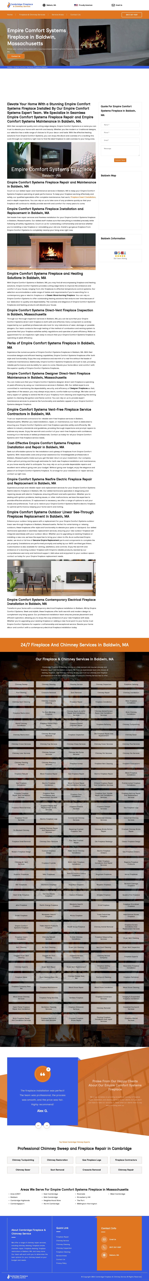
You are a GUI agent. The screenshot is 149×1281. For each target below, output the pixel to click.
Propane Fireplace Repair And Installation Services (21, 795)
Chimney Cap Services (48, 744)
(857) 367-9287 (132, 15)
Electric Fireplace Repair (103, 774)
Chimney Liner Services (21, 753)
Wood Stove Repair (76, 987)
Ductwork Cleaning (103, 977)
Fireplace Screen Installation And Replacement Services (131, 927)
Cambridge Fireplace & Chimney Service (110, 1277)
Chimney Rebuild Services (48, 938)
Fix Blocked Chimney (21, 830)
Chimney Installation (131, 693)
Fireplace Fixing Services (48, 998)
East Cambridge (51, 1194)
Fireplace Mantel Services (131, 1019)
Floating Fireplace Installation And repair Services (103, 1019)
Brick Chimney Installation (131, 713)
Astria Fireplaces (131, 874)
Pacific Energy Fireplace (49, 905)
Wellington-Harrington (87, 1204)
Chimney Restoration (21, 735)
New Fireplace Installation (131, 702)
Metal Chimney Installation (21, 724)
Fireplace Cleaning (131, 684)
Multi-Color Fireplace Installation (76, 863)
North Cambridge (51, 1204)
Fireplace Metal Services (21, 808)
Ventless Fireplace (76, 998)
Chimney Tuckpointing (131, 724)
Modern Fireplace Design (21, 852)
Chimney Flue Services (131, 744)
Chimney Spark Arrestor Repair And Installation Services (76, 713)
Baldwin (14, 1197)
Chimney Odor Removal (49, 842)
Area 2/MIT (15, 1194)
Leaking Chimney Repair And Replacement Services (48, 830)
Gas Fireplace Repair (76, 774)
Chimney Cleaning (48, 684)
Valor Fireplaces (49, 874)
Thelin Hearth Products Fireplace (49, 927)
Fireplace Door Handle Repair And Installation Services (103, 795)
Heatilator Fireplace (48, 885)
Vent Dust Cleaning (103, 947)
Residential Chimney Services (103, 819)
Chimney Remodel (104, 1008)
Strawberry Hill (83, 1197)
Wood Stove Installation (103, 987)
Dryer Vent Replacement (76, 967)
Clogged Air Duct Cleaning (48, 957)
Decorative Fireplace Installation (131, 967)
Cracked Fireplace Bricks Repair (76, 1019)
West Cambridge (117, 1194)
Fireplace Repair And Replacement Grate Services (49, 808)
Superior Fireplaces (21, 874)
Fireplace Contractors (131, 764)
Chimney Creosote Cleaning (49, 702)
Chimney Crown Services (21, 744)
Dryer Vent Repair (49, 967)
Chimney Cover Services (103, 744)
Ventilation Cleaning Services (48, 1008)
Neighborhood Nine (52, 1200)
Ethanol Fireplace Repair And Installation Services (103, 784)
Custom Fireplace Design (49, 852)
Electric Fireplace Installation (48, 784)
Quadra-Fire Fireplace (131, 895)
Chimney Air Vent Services (21, 863)
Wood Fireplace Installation (131, 774)
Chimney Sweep (21, 684)
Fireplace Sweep (76, 764)
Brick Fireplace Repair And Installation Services (21, 1019)
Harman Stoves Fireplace (49, 895)
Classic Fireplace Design (131, 842)
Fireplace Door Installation (76, 795)
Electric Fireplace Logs (48, 819)
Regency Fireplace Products (131, 863)
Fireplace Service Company (76, 957)
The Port (80, 1200)
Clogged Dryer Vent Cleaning (21, 957)
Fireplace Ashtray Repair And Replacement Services (131, 795)
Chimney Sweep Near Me (76, 977)
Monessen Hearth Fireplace (49, 915)
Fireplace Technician (131, 977)
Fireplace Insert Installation (21, 938)
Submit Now (120, 160)
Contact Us (75, 14)
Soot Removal (76, 693)
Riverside (81, 1194)
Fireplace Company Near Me (21, 987)
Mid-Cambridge (51, 1197)
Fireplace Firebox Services (76, 808)
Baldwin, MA (114, 1255)
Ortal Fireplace (103, 905)
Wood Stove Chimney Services (21, 998)
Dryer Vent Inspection (131, 947)
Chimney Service (76, 684)
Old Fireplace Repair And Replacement (103, 735)
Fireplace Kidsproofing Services (103, 938)
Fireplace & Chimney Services (32, 14)
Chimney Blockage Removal (49, 735)
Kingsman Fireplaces (104, 874)
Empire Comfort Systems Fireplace (21, 927)
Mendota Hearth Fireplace (76, 905)
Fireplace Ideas (21, 977)
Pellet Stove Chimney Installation (76, 852)
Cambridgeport (17, 1204)
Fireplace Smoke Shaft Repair (48, 724)
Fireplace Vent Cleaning (104, 764)
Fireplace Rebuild (21, 774)
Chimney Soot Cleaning (21, 702)
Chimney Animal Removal (103, 927)
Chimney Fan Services (131, 753)
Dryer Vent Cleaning (131, 938)
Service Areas (58, 14)
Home (9, 14)
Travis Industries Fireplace (103, 915)
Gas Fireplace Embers (131, 852)
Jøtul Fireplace (21, 905)
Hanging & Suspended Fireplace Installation (131, 998)
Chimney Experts (21, 967)
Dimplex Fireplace (103, 895)
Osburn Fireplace (76, 895)
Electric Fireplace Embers (103, 852)
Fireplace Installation (104, 702)
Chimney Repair (104, 693)
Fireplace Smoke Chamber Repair (76, 724)
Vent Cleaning (21, 947)
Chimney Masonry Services (49, 763)
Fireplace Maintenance (48, 987)
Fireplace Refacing (104, 724)
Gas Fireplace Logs (131, 808)
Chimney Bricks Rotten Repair (103, 830)
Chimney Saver (131, 735)
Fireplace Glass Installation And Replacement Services (48, 795)
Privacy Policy (61, 1263)
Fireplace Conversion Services (104, 998)
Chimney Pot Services (103, 753)
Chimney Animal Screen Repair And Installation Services (104, 713)
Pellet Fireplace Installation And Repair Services (103, 863)
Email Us (117, 5)
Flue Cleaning (21, 693)
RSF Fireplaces (21, 885)
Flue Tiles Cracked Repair (76, 841)
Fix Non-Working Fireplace (48, 713)
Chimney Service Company (103, 957)
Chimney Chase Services (76, 744)
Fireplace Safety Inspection (103, 967)
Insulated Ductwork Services (131, 1008)
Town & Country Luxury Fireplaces (76, 874)
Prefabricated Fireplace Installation (131, 784)
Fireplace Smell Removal (21, 842)
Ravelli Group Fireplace (76, 927)
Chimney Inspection (103, 684)
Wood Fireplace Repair (48, 774)
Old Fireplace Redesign (103, 842)
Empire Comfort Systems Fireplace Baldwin (30, 67)
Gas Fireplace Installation (21, 784)
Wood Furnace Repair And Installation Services (76, 784)
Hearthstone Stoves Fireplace (131, 915)
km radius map (120, 203)
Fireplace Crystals (49, 863)
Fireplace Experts (131, 957)
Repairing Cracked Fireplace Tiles (76, 830)
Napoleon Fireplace (76, 885)
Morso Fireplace (76, 915)
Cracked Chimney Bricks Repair (131, 830)
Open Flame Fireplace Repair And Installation (21, 1008)
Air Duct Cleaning (48, 947)
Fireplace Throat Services (21, 819)
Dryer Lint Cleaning (76, 947)
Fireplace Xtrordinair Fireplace (131, 905)
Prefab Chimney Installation (76, 938)
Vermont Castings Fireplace (131, 885)
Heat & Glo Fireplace (21, 895)
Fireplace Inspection (76, 735)
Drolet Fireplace (21, 915)
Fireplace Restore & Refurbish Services (48, 1019)
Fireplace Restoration (21, 713)
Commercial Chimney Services (76, 819)
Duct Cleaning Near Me (49, 977)
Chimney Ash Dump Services (76, 753)
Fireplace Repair (76, 702)
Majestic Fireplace (104, 885)
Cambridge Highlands (20, 1200)
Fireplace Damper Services (104, 808)
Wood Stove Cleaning (131, 987)
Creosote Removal (49, 693)
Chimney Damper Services (48, 753)
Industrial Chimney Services (131, 819)
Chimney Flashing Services (21, 763)
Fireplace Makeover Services (76, 1008)
